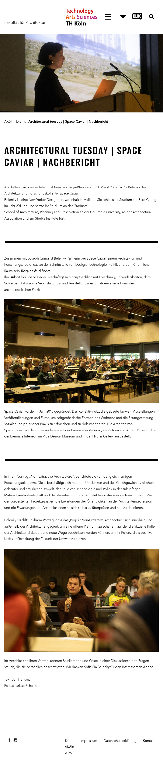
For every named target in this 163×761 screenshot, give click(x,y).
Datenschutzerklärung (120, 741)
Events (21, 122)
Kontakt (149, 741)
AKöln (9, 122)
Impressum (88, 741)
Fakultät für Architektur (24, 23)
